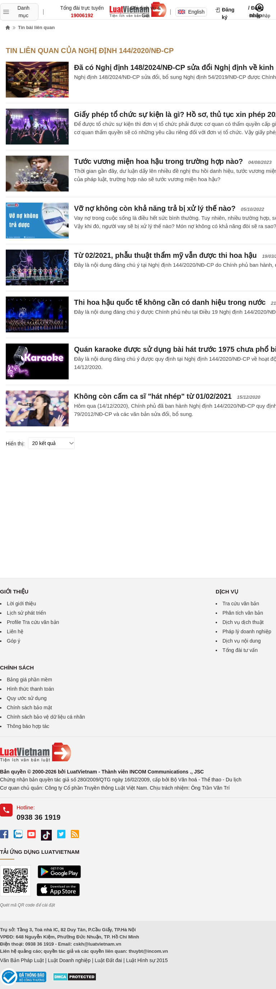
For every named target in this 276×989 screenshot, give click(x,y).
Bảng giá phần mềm (29, 679)
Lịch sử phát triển (26, 613)
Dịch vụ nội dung (241, 641)
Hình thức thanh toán (30, 689)
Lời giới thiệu (21, 603)
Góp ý (13, 641)
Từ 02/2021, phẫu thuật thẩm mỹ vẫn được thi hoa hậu (165, 255)
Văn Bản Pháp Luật (22, 960)
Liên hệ (15, 631)
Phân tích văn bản (242, 613)
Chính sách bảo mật (29, 707)
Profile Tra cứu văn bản (33, 622)
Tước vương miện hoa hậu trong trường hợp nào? (158, 161)
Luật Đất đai (108, 960)
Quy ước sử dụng (27, 698)
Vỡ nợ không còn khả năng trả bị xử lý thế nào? (154, 208)
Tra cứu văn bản (240, 603)
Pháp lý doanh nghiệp (246, 631)
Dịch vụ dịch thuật (243, 622)
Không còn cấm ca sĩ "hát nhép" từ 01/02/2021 (153, 396)
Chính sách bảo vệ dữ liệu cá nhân (46, 717)
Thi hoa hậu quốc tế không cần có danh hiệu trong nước (170, 302)
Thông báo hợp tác (28, 726)
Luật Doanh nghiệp (69, 960)
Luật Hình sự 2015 (147, 960)
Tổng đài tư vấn (240, 650)
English (191, 12)
